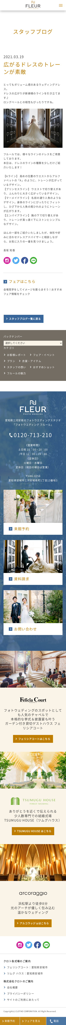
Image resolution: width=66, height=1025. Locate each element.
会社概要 (12, 987)
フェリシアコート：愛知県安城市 (27, 967)
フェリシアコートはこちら (34, 739)
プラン (11, 361)
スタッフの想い (16, 367)
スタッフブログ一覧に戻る (25, 319)
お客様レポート (16, 355)
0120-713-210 (33, 435)
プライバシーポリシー (20, 993)
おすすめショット (44, 367)
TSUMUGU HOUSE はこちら (34, 831)
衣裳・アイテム (31, 361)
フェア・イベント (44, 355)
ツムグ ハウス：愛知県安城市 (25, 973)
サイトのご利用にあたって (23, 1000)
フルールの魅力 (16, 373)
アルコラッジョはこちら (34, 923)
